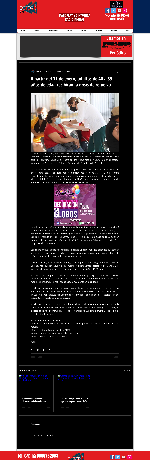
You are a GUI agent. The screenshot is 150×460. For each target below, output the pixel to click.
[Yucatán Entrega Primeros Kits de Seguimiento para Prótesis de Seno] (75, 384)
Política (33, 342)
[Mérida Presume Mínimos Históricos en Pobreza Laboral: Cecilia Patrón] (36, 384)
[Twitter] (113, 10)
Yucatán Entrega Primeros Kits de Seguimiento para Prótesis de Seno (75, 400)
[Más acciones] (117, 71)
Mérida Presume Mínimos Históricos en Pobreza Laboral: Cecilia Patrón (34, 400)
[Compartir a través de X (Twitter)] (38, 349)
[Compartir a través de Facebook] (32, 349)
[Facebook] (107, 10)
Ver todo (127, 370)
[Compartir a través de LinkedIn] (43, 349)
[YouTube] (119, 10)
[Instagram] (125, 10)
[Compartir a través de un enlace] (49, 349)
